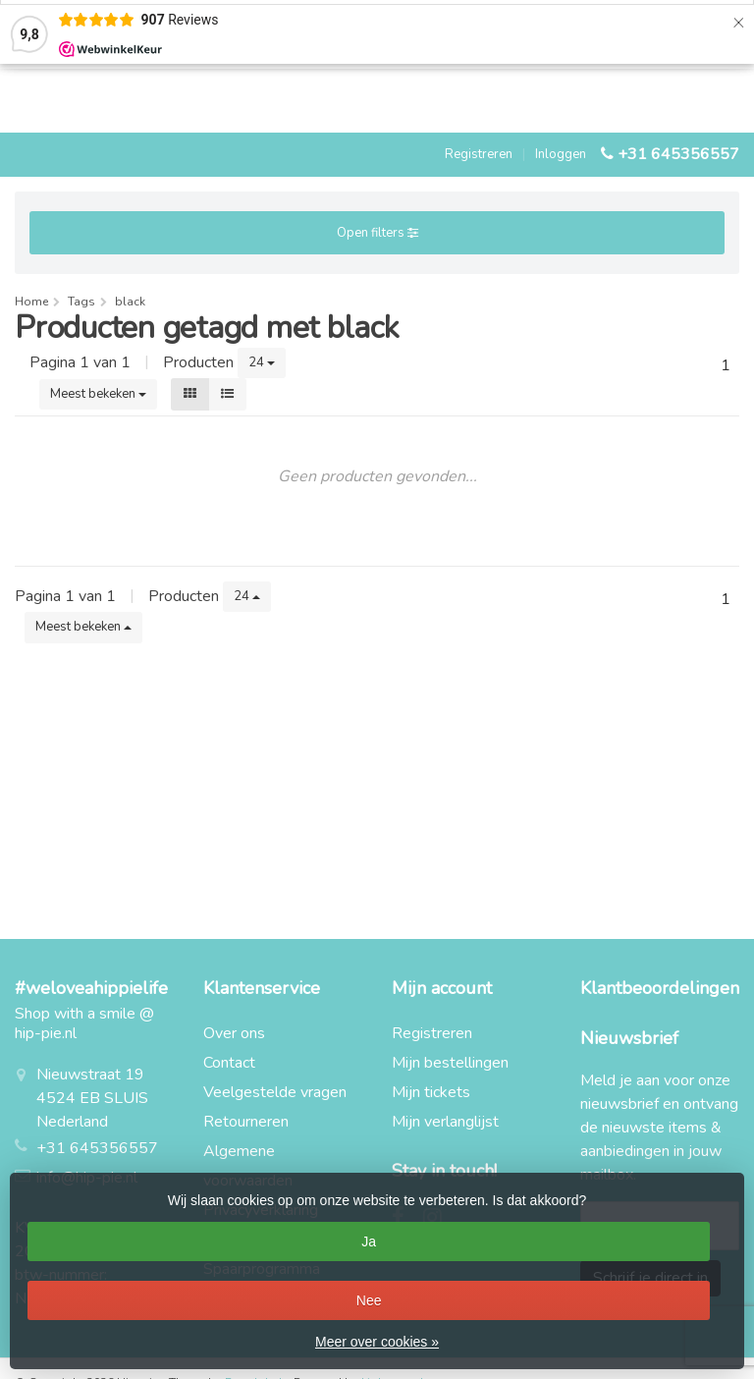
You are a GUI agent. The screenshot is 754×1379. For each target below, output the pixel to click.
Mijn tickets (431, 1092)
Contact (229, 1063)
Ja (368, 1241)
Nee (369, 1300)
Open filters (377, 233)
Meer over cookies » (377, 1342)
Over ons (234, 1033)
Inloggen (560, 154)
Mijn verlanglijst (445, 1121)
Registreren (478, 154)
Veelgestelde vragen (275, 1092)
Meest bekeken (98, 394)
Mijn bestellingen (450, 1063)
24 (261, 362)
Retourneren (246, 1121)
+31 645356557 (678, 154)
